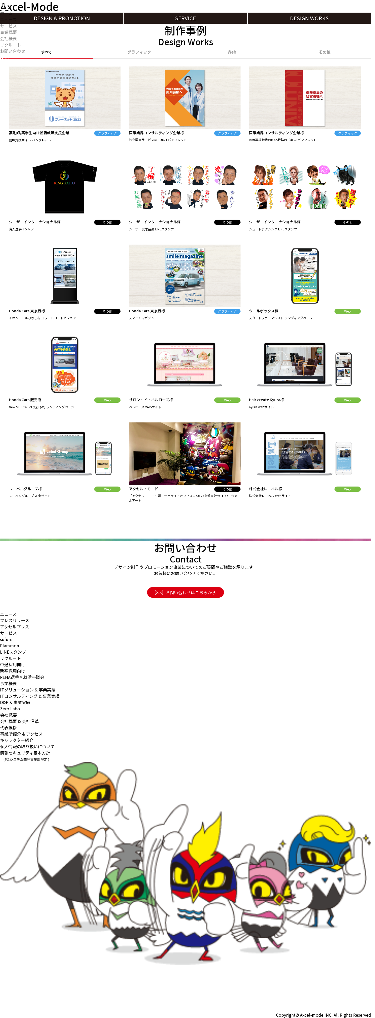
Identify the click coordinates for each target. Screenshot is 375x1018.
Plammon (9, 645)
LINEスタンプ (13, 652)
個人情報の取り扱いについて (27, 746)
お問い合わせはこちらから (185, 592)
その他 (324, 52)
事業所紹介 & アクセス (21, 734)
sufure (6, 639)
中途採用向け (12, 664)
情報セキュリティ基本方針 (25, 756)
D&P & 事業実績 (15, 702)
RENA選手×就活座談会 (22, 677)
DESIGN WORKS (309, 18)
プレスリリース (14, 620)
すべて (46, 52)
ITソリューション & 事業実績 (28, 689)
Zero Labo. (10, 708)
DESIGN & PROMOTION (62, 18)
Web (232, 52)
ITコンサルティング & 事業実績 (29, 696)
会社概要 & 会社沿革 (19, 721)
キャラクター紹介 (16, 740)
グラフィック (139, 52)
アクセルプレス (14, 626)
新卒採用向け (12, 671)
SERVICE (185, 18)
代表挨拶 (8, 727)
